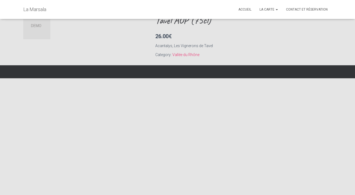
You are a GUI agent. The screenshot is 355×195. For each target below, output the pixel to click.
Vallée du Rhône (185, 55)
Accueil (244, 9)
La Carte (268, 9)
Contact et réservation (307, 9)
